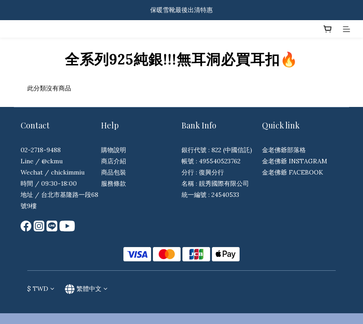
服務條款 (113, 183)
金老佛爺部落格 (284, 150)
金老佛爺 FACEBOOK (292, 172)
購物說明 (113, 150)
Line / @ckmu (42, 161)
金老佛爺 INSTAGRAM (294, 161)
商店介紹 (113, 161)
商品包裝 (113, 172)
